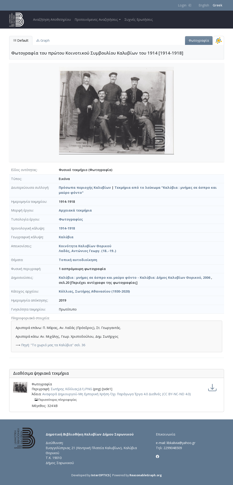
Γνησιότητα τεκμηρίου (28, 309)
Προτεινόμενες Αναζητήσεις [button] (96, 19)
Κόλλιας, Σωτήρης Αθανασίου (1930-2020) (94, 291)
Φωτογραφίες (71, 219)
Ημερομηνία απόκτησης (29, 300)
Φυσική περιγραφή (25, 269)
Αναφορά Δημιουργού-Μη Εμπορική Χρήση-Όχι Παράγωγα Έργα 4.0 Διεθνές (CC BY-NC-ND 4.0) (116, 394)
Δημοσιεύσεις (22, 277)
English (204, 5)
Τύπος (16, 179)
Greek (217, 5)
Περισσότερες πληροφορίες (56, 400)
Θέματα (16, 260)
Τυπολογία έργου (25, 219)
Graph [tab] (43, 40)
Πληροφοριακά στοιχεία (30, 318)
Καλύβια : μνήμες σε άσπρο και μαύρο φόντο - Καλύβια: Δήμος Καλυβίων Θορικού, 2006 (134, 277)
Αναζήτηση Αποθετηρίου (52, 19)
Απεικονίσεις (21, 246)
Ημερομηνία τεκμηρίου (28, 201)
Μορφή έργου (22, 210)
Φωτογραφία (199, 40)
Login (184, 5)
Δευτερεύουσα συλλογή (29, 187)
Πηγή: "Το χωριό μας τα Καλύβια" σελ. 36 (53, 345)
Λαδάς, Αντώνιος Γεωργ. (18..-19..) (87, 251)
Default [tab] (20, 40)
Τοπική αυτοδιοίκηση (78, 260)
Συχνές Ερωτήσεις (138, 19)
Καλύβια (66, 237)
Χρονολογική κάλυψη (27, 228)
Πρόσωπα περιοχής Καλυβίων (85, 187)
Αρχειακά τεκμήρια (75, 210)
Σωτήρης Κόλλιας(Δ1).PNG (71, 389)
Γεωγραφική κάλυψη (27, 237)
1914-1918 (67, 228)
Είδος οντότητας (24, 170)
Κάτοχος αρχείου (24, 291)
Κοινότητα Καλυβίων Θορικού (85, 246)
